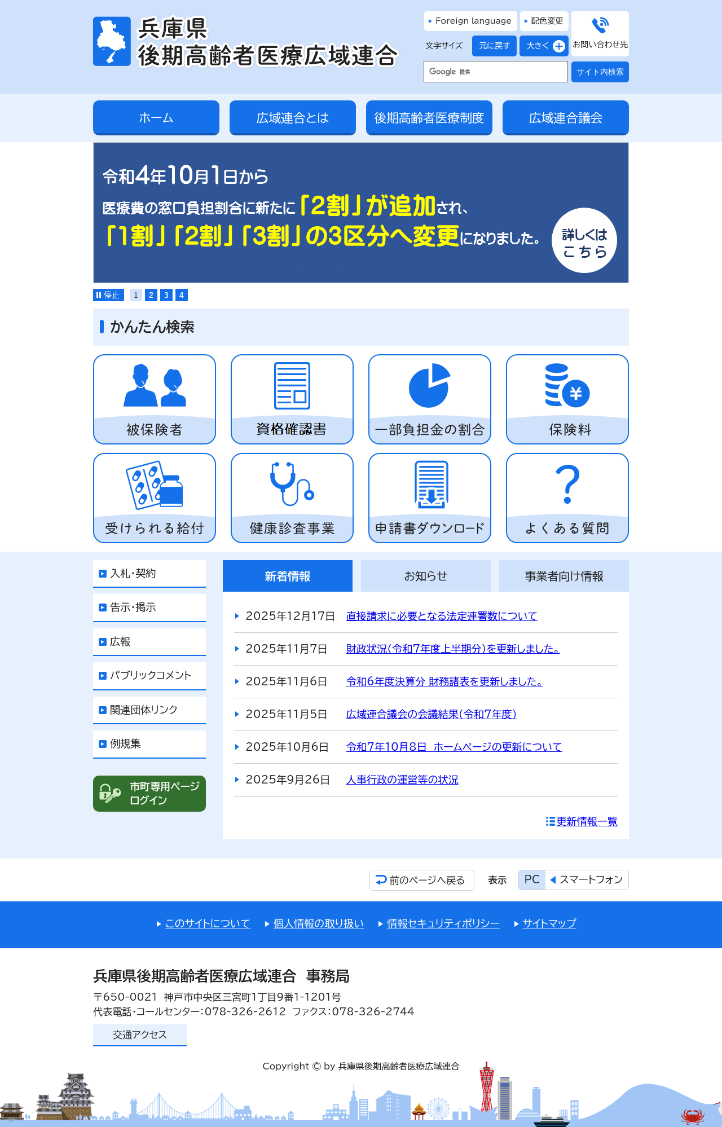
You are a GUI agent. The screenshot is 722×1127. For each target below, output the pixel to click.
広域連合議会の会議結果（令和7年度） (431, 714)
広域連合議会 (565, 118)
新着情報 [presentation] (287, 576)
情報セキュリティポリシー (443, 923)
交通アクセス (140, 1035)
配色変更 (547, 21)
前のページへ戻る (427, 880)
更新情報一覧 (587, 821)
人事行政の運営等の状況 (402, 779)
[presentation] (136, 295)
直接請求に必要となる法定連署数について (442, 616)
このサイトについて (207, 923)
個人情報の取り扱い (319, 923)
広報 (120, 641)
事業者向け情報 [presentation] (564, 576)
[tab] (136, 295)
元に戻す (491, 46)
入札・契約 (133, 573)
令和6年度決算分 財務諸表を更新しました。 (444, 681)
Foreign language (473, 21)
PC (532, 879)
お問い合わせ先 (600, 45)
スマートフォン (591, 879)
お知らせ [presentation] (426, 576)
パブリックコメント (151, 675)
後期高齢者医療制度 (429, 118)
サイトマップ (549, 923)
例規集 (125, 743)
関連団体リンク (144, 710)
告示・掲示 (133, 607)
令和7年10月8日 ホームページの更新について (454, 747)
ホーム (156, 118)
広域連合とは (293, 118)
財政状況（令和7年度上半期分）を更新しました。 (453, 649)
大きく (534, 46)
